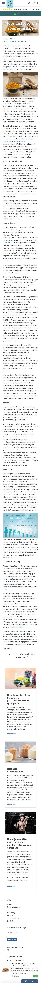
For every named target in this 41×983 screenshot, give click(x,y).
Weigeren (16, 976)
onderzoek (9, 240)
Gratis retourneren (13, 907)
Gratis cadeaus (22, 14)
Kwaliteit (10, 921)
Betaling (10, 915)
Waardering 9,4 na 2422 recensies (26, 9)
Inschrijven (12, 939)
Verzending (11, 912)
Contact (10, 910)
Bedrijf (9, 904)
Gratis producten (13, 918)
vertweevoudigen (17, 627)
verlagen (15, 581)
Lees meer (11, 733)
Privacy (9, 950)
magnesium (33, 268)
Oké (35, 976)
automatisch (7, 587)
